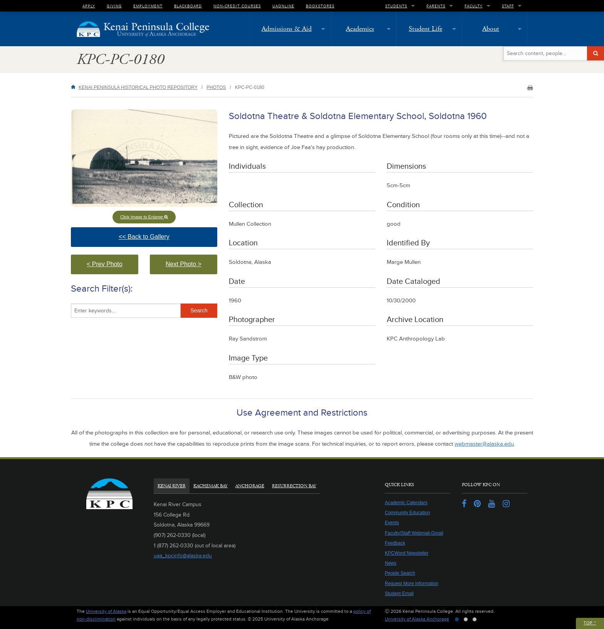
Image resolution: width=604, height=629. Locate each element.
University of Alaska (106, 611)
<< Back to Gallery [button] (159, 240)
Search (198, 310)
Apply (88, 6)
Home (75, 87)
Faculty (474, 6)
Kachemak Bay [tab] (210, 486)
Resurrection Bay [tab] (294, 486)
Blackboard (188, 6)
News (390, 563)
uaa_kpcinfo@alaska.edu (183, 555)
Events (392, 522)
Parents (435, 6)
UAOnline (283, 6)
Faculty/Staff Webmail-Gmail (414, 533)
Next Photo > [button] (191, 267)
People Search (400, 573)
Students (396, 6)
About (490, 28)
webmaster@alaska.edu (484, 444)
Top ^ (590, 623)
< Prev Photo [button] (112, 267)
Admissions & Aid (287, 28)
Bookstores (320, 6)
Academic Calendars (406, 502)
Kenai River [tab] (172, 486)
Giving (114, 6)
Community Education (407, 512)
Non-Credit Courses (237, 6)
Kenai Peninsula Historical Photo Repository (138, 87)
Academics (360, 28)
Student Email (399, 593)
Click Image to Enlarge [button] (144, 217)
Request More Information (411, 583)
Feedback (395, 543)
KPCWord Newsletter (406, 553)
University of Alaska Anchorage (417, 619)
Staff (508, 6)
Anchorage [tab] (249, 486)
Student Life (425, 28)
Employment (148, 6)
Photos (216, 87)
